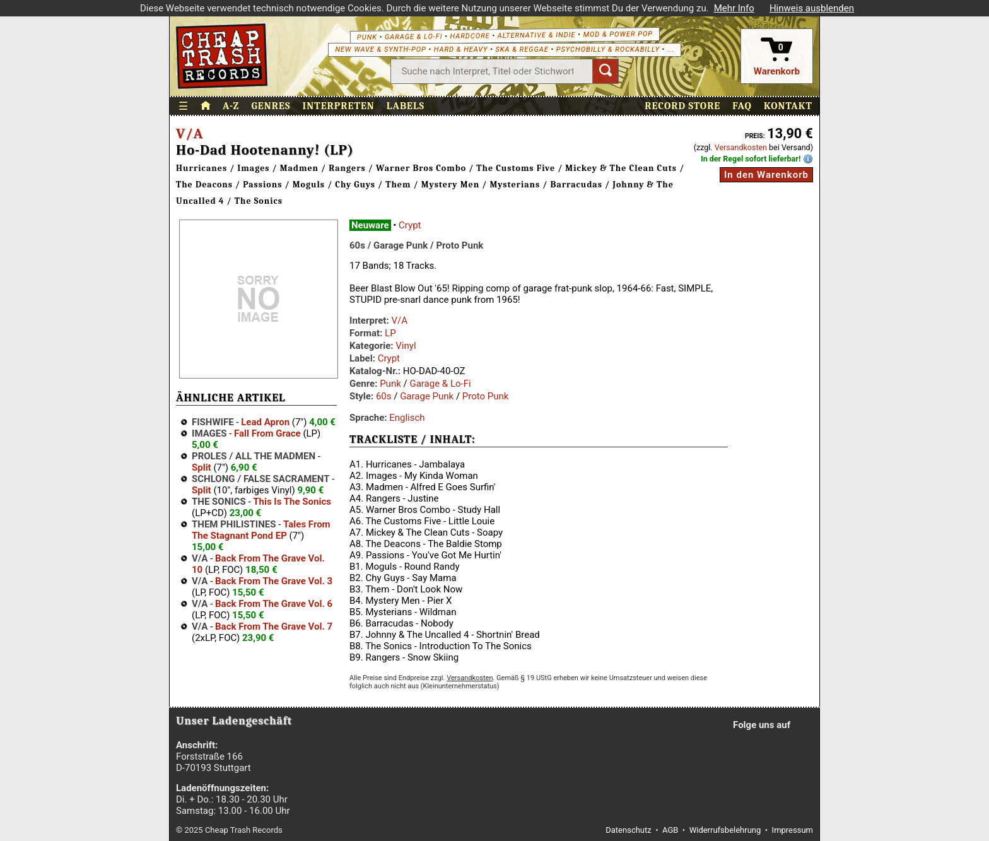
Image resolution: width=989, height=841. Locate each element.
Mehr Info (734, 8)
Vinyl (405, 345)
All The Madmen (275, 456)
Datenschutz (628, 830)
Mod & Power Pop (618, 34)
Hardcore (469, 36)
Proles (209, 456)
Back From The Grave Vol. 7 (273, 626)
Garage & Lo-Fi (414, 36)
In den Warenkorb (766, 174)
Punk (367, 37)
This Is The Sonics (292, 501)
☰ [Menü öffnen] (183, 106)
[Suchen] (605, 71)
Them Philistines (234, 524)
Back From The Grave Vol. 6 (273, 603)
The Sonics (219, 501)
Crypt (410, 225)
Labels (405, 106)
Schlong (213, 479)
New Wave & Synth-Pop (380, 49)
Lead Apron (265, 422)
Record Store (682, 106)
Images (209, 433)
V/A (189, 134)
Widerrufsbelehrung (725, 830)
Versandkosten (741, 147)
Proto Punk (485, 396)
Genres (270, 106)
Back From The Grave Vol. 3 (273, 581)
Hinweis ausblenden (812, 8)
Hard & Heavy (461, 49)
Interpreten (339, 106)
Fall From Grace (267, 433)
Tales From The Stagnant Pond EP (261, 530)
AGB (670, 830)
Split (201, 467)
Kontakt (788, 106)
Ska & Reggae (522, 49)
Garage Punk (427, 396)
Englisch (406, 417)
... (670, 49)
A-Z (231, 106)
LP (390, 333)
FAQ (742, 106)
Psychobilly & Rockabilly (608, 49)
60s (384, 396)
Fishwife (213, 422)
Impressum (792, 830)
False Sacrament (286, 479)
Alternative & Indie (537, 35)
